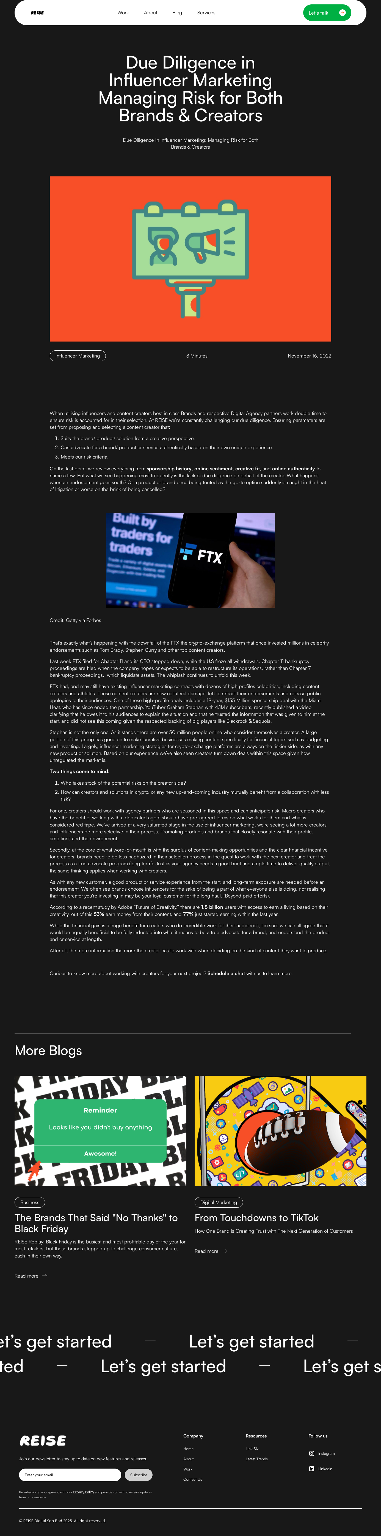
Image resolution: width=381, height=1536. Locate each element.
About (188, 1458)
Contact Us (192, 1479)
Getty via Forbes (83, 620)
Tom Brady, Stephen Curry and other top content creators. (162, 650)
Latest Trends (257, 1458)
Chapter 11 (112, 661)
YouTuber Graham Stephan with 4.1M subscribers (198, 707)
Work (187, 1469)
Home (188, 1448)
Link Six (252, 1448)
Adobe (125, 907)
